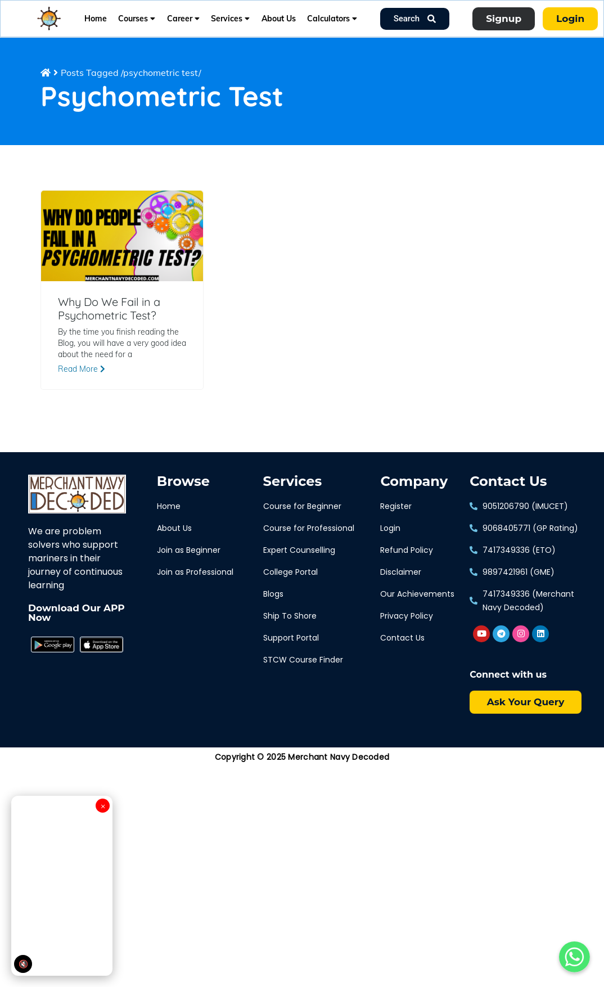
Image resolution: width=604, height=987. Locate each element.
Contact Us (508, 481)
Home (95, 18)
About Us (279, 18)
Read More (81, 369)
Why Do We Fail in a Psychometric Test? (109, 308)
